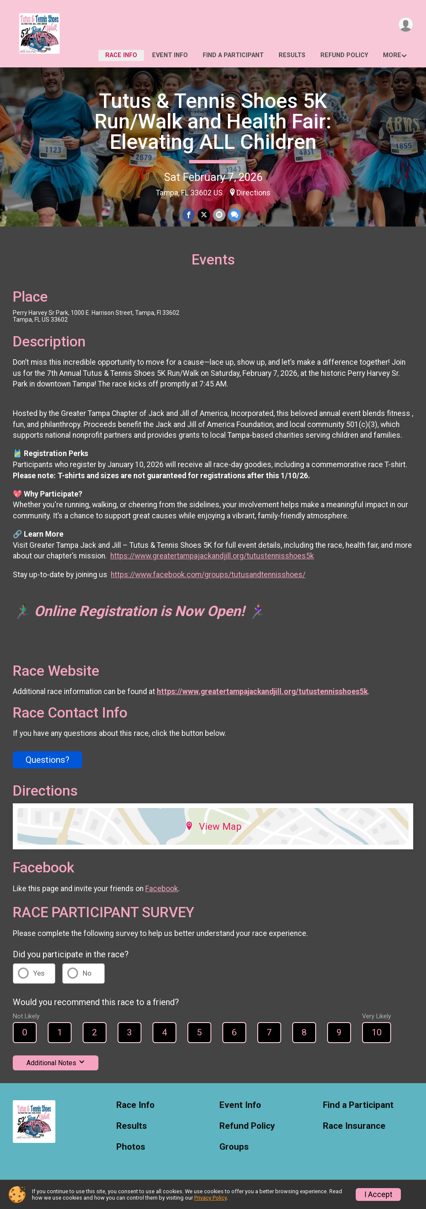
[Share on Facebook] (189, 215)
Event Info (170, 55)
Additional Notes (55, 1065)
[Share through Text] (234, 215)
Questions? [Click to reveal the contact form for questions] (47, 762)
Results (292, 55)
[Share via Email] (219, 215)
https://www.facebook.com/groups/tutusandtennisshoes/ (208, 577)
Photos (130, 1149)
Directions (253, 193)
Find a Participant (233, 55)
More (392, 55)
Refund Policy (344, 55)
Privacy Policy (210, 1197)
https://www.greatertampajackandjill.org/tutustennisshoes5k (212, 559)
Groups (234, 1149)
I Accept (378, 1194)
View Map (213, 829)
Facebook (161, 891)
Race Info (121, 55)
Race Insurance (354, 1128)
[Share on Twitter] (204, 215)
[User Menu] (405, 25)
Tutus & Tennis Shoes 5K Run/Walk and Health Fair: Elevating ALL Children (213, 121)
